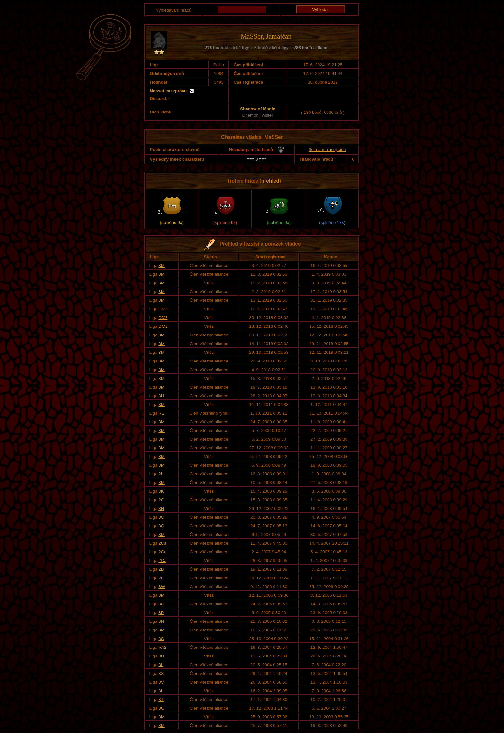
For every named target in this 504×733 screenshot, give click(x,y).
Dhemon (250, 115)
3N (161, 621)
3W (161, 586)
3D (161, 656)
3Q (161, 525)
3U (161, 395)
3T (161, 699)
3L (160, 664)
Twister (266, 115)
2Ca (162, 543)
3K (161, 491)
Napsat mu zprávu (168, 90)
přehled (270, 180)
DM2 (162, 326)
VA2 (162, 647)
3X (161, 673)
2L (160, 473)
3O (161, 604)
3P (161, 612)
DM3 (162, 309)
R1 (161, 413)
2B (161, 569)
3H (161, 508)
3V (161, 682)
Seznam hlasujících (327, 149)
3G (161, 708)
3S (161, 638)
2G (161, 499)
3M (161, 265)
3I (160, 690)
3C (161, 517)
